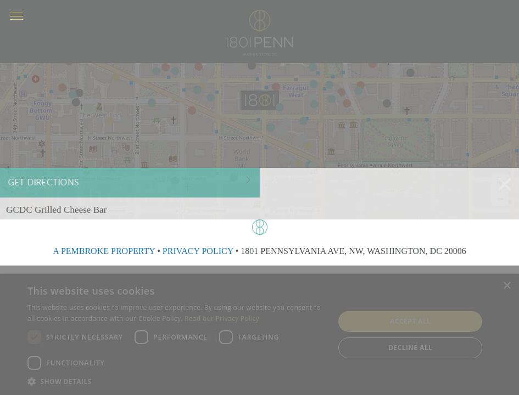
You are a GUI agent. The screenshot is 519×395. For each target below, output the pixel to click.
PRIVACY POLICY (198, 251)
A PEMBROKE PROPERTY (104, 251)
